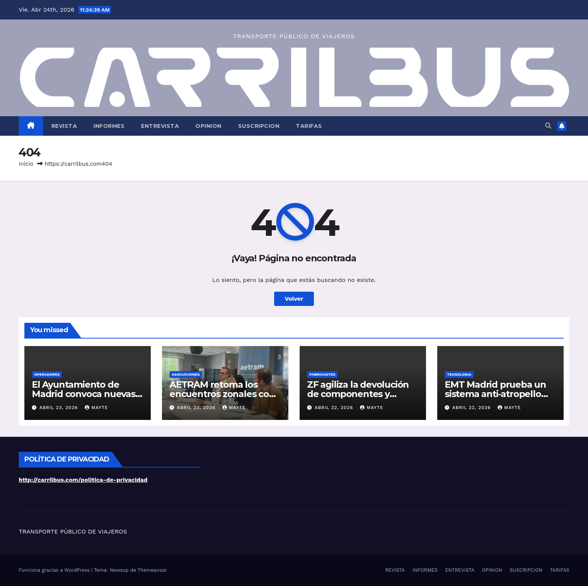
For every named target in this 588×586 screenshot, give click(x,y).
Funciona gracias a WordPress (55, 570)
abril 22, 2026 (335, 407)
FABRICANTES (322, 374)
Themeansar (152, 570)
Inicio (26, 163)
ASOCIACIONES (186, 374)
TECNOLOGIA (459, 374)
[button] (548, 125)
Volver (294, 298)
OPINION (208, 126)
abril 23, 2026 (59, 407)
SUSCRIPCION (259, 126)
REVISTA (64, 126)
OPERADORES (47, 374)
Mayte (96, 407)
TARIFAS (309, 126)
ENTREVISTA (160, 126)
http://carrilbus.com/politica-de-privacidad (83, 479)
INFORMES (108, 126)
